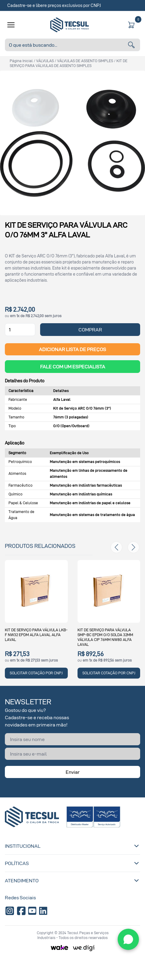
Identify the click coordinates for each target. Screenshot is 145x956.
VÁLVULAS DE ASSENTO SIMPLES (85, 61)
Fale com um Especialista (72, 367)
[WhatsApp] (128, 939)
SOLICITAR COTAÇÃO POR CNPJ (36, 673)
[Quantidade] (20, 329)
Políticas (72, 863)
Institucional (72, 846)
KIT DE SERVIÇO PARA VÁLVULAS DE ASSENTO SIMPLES (68, 63)
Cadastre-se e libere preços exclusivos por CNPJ (54, 5)
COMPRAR (90, 330)
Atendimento (72, 880)
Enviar (73, 772)
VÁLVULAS (45, 61)
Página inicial (21, 61)
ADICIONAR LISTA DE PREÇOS (72, 349)
